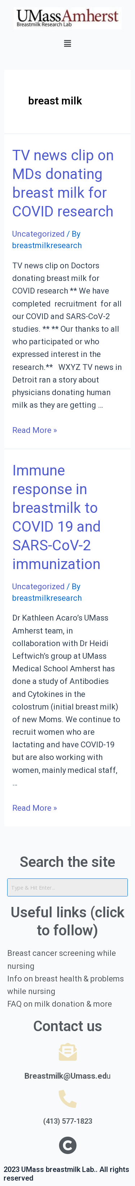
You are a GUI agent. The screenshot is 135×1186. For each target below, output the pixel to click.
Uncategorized (38, 233)
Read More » (34, 430)
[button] (67, 43)
